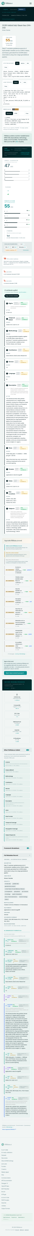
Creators (3, 1168)
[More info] (11, 149)
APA (17, 63)
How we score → (26, 250)
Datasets (3, 1154)
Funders (3, 1166)
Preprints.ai (14, 1216)
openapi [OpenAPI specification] (27, 1229)
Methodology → (10, 1126)
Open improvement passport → (15, 672)
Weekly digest (5, 1171)
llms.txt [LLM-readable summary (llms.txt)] (17, 1229)
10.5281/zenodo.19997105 (9, 12)
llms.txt (3, 1191)
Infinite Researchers (11, 1214)
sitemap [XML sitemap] (22, 1229)
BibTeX (22, 63)
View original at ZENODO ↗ (9, 1129)
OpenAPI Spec (5, 1185)
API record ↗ (7, 687)
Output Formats (5, 1208)
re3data (3, 1205)
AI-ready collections (6, 1152)
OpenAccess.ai (21, 1216)
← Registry (5, 9)
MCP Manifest (5, 1188)
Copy (5, 67)
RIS (28, 63)
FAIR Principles (5, 1199)
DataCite (3, 1202)
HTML (16, 113)
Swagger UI (4, 1182)
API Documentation (6, 1180)
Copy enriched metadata (11, 295)
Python (16, 82)
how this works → (23, 292)
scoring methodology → (21, 653)
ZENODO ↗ (22, 9)
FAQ (2, 1174)
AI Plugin (3, 1194)
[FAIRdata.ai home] (6, 3)
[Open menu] (31, 3)
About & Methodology (7, 1160)
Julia (25, 82)
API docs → (13, 687)
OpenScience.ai (6, 1216)
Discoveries (4, 1157)
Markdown (9, 113)
